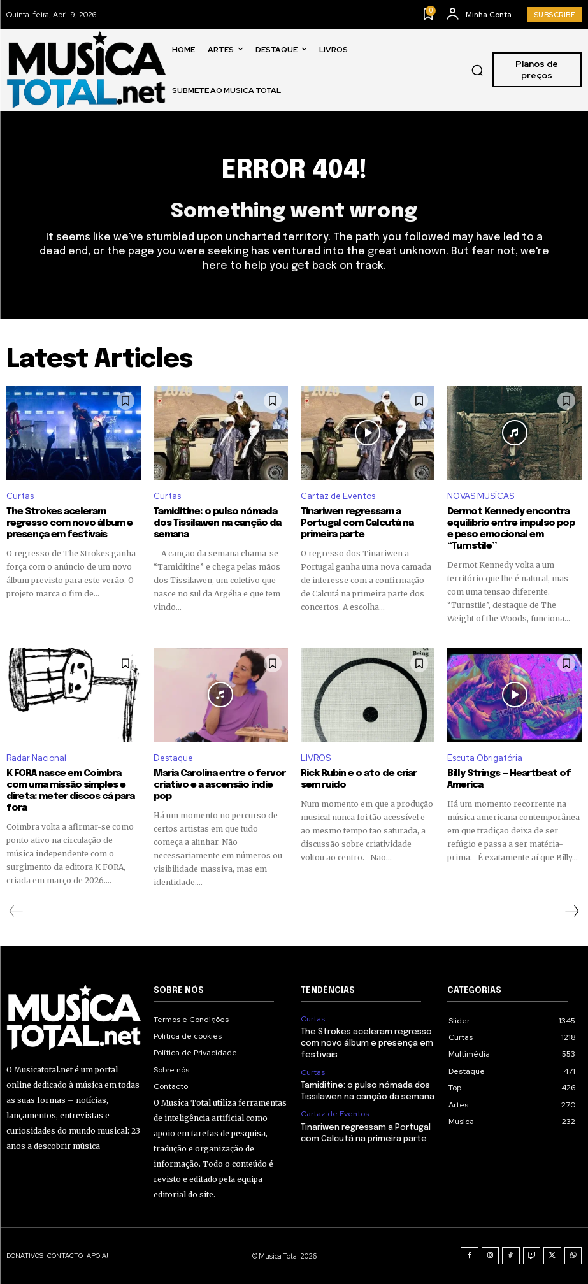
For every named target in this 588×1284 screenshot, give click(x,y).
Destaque (173, 758)
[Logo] (86, 69)
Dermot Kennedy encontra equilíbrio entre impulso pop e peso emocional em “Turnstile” (511, 529)
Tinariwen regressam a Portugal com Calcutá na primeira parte (357, 523)
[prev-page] (16, 911)
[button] (477, 70)
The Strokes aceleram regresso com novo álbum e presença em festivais (69, 523)
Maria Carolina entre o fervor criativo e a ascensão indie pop (219, 785)
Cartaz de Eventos (338, 496)
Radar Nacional (36, 758)
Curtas (20, 496)
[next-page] (571, 911)
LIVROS (316, 758)
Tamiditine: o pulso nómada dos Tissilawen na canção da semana (217, 523)
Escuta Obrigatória (484, 758)
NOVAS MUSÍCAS (480, 496)
